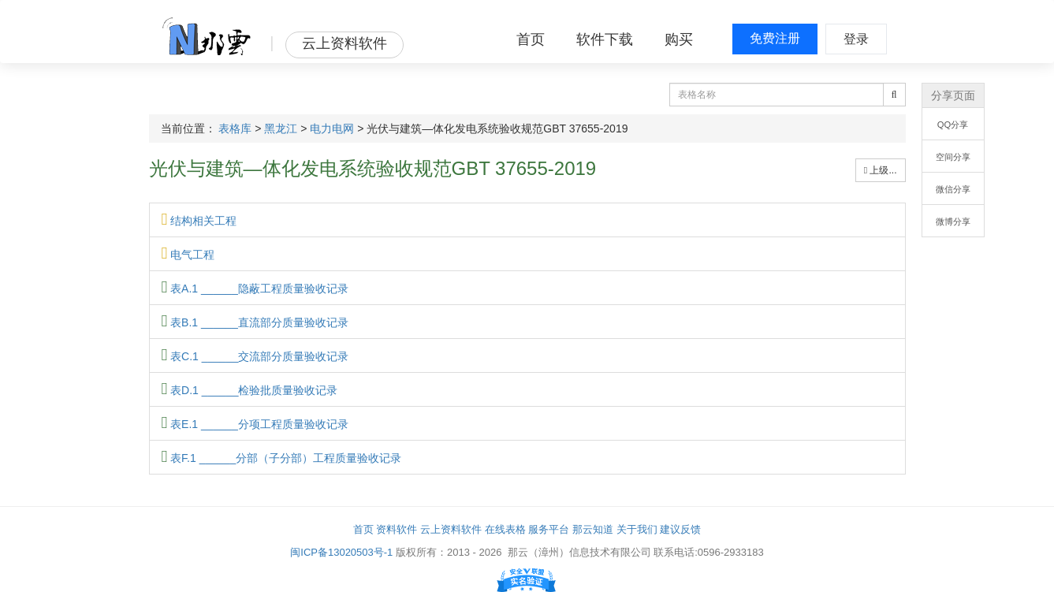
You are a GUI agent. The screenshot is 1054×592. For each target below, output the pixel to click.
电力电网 (332, 128)
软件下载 (604, 39)
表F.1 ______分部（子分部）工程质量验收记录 (282, 458)
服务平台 (548, 529)
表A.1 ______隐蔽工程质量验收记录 (255, 288)
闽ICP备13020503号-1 (341, 552)
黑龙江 (280, 128)
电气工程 (188, 254)
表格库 (234, 128)
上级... (880, 170)
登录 (856, 39)
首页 (530, 39)
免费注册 (775, 38)
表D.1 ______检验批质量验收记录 (250, 390)
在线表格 (505, 529)
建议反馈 (680, 529)
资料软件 (396, 529)
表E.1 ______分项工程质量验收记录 (255, 424)
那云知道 (592, 529)
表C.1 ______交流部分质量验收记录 (255, 356)
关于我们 (636, 529)
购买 (679, 39)
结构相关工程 (199, 220)
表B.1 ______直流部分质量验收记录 (255, 322)
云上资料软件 (451, 529)
